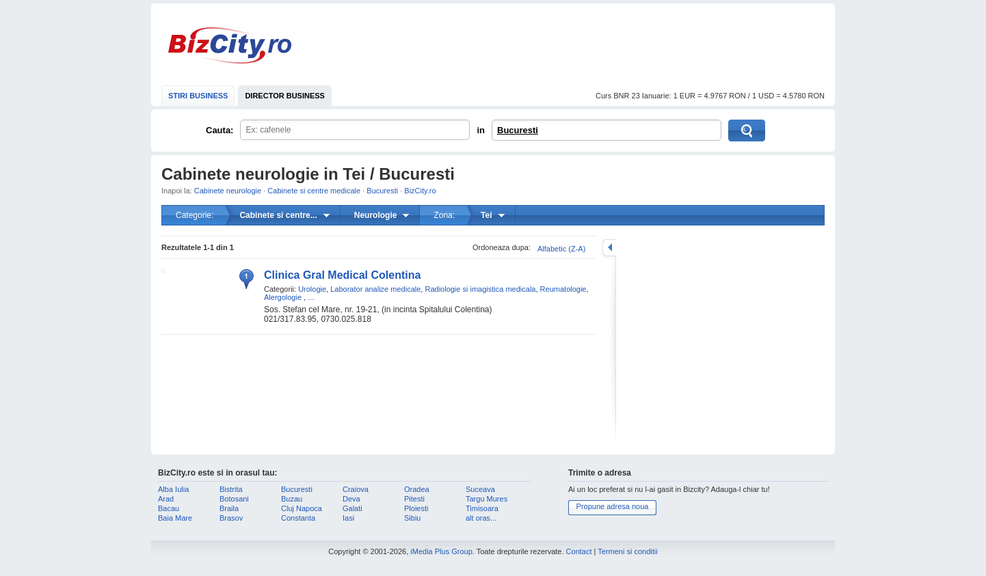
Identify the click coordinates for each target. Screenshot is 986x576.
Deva (351, 499)
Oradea (416, 489)
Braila (229, 508)
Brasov (231, 518)
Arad (166, 499)
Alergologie (283, 297)
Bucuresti (517, 130)
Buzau (291, 499)
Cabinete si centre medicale (313, 191)
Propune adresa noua (612, 506)
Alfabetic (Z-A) (561, 249)
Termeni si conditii (627, 551)
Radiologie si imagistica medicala (480, 289)
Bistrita (231, 489)
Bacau (168, 508)
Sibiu (412, 518)
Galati (352, 508)
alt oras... (481, 518)
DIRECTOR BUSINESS (285, 96)
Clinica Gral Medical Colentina (342, 275)
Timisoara (482, 508)
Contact (579, 551)
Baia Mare (175, 518)
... (311, 297)
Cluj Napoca (301, 508)
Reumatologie (563, 289)
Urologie (312, 289)
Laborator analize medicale (375, 289)
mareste (609, 247)
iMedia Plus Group (441, 551)
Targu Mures (486, 499)
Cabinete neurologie (227, 191)
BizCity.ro (229, 45)
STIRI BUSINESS (198, 96)
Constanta (298, 518)
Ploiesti (416, 508)
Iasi (348, 518)
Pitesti (414, 499)
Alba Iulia (173, 489)
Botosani (234, 499)
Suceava (480, 489)
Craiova (356, 489)
